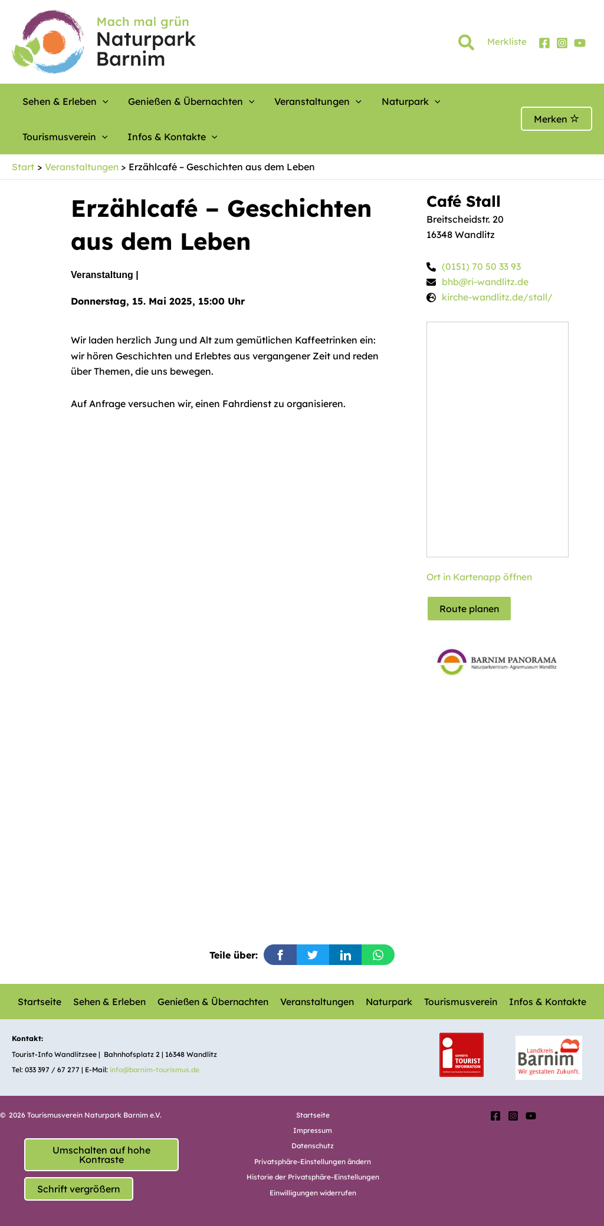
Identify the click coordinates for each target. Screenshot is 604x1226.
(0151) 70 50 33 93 (481, 267)
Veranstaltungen (291, 101)
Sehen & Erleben (61, 101)
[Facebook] (544, 43)
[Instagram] (562, 43)
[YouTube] (580, 43)
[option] (497, 659)
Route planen (469, 609)
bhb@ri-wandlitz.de (486, 282)
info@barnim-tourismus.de (156, 1069)
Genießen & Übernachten (176, 101)
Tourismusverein (454, 101)
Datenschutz (312, 1145)
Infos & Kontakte (63, 136)
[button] (466, 45)
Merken (556, 119)
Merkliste (507, 41)
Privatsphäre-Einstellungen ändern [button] (312, 1161)
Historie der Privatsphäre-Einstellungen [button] (312, 1176)
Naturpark (373, 101)
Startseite (42, 1001)
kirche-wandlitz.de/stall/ (498, 298)
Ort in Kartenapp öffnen (481, 577)
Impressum (313, 1130)
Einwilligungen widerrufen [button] (312, 1192)
